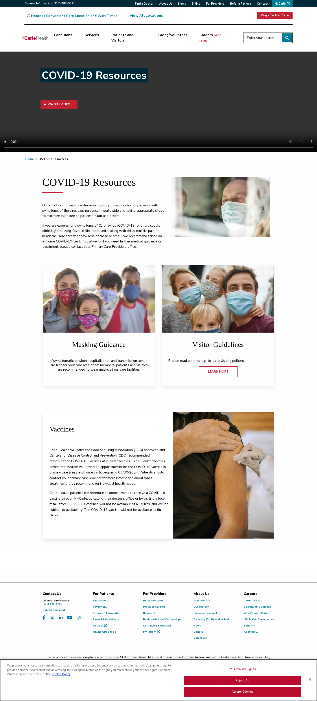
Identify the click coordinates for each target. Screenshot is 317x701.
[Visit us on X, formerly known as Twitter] (52, 618)
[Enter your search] (268, 38)
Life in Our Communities (259, 619)
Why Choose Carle (256, 613)
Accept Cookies (243, 692)
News (197, 625)
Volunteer (200, 638)
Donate (198, 632)
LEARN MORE (218, 372)
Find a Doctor (102, 600)
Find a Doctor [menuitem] (144, 4)
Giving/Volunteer (172, 35)
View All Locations (146, 15)
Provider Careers (154, 606)
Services (92, 35)
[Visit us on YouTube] (69, 618)
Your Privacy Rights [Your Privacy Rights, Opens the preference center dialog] (242, 669)
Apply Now (251, 632)
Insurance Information (107, 613)
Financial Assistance (106, 619)
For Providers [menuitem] (215, 4)
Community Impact (205, 613)
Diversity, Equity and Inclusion (213, 619)
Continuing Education (157, 625)
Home (29, 159)
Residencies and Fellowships (162, 619)
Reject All (242, 681)
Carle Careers (253, 600)
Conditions (63, 35)
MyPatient (151, 632)
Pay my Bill (100, 606)
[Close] (310, 679)
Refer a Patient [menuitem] (240, 4)
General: (49, 3)
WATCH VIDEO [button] (57, 104)
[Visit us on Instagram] (79, 618)
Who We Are (202, 600)
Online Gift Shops (104, 632)
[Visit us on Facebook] (44, 618)
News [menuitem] (182, 4)
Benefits (249, 625)
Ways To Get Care (275, 15)
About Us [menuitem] (165, 4)
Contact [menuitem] (263, 4)
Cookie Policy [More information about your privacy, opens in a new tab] (61, 674)
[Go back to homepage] (35, 37)
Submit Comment (54, 610)
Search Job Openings (257, 606)
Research (149, 613)
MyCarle (100, 625)
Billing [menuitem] (196, 4)
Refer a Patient (153, 600)
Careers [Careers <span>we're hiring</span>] (210, 38)
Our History (201, 606)
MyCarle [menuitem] (280, 4)
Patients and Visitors (122, 38)
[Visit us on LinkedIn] (61, 618)
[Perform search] (287, 37)
